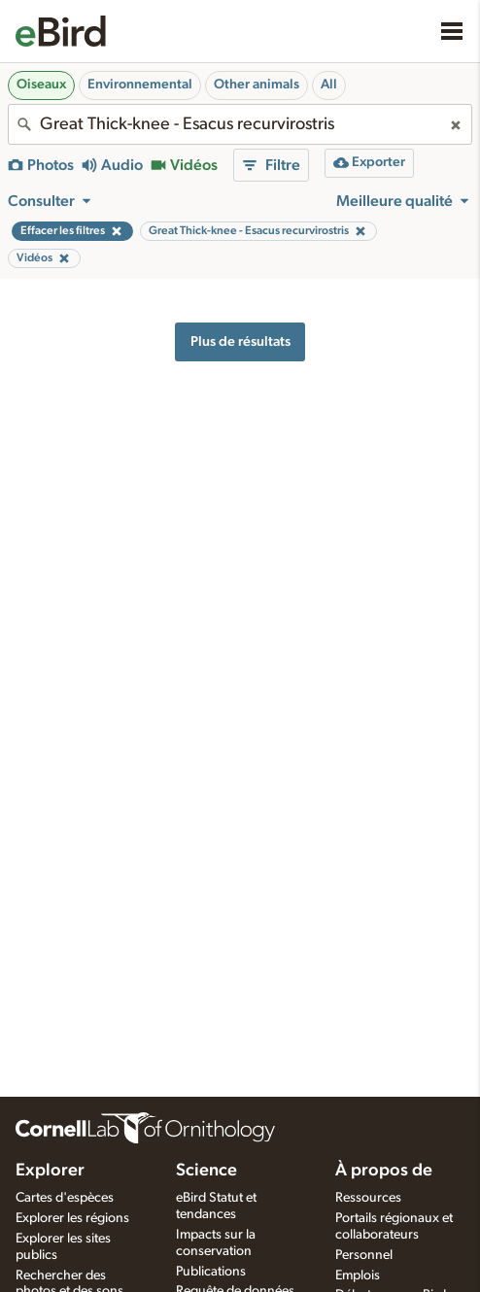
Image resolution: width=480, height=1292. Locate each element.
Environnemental (139, 84)
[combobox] (240, 124)
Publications (211, 1271)
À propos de (383, 1170)
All (329, 84)
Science (206, 1170)
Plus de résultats (240, 341)
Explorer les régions (72, 1218)
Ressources (368, 1198)
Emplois (357, 1275)
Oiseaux (41, 84)
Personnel (364, 1255)
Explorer (50, 1170)
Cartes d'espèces (65, 1198)
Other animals (256, 84)
